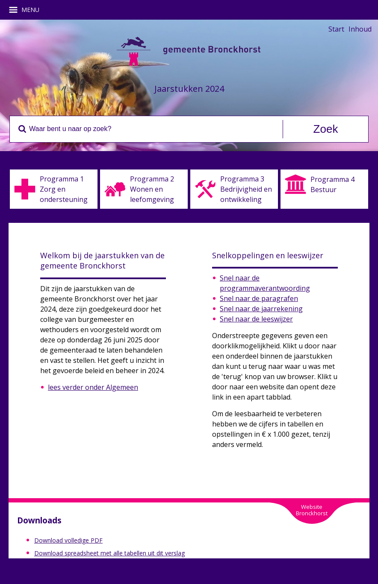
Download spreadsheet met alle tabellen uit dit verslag (109, 553)
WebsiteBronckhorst (312, 510)
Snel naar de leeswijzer (256, 319)
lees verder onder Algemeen (93, 387)
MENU (27, 10)
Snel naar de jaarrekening (261, 308)
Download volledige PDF (68, 540)
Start (336, 29)
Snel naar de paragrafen (259, 298)
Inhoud (360, 29)
